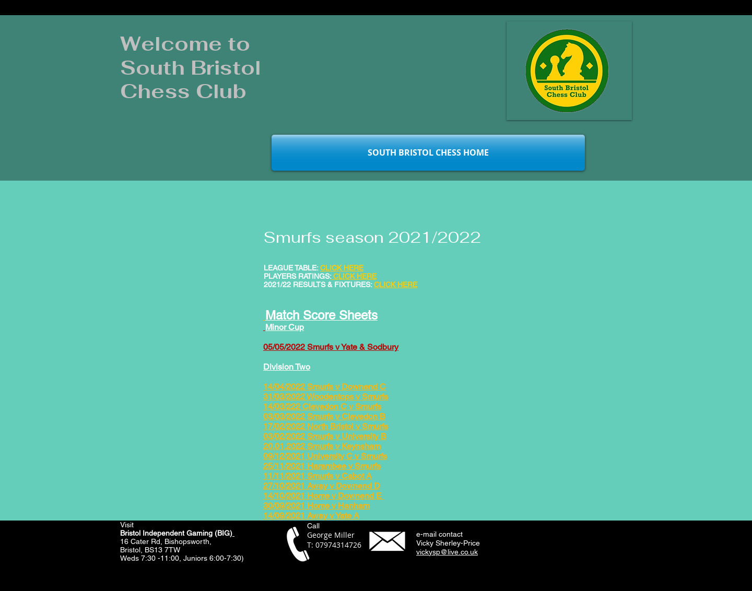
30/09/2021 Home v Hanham (316, 506)
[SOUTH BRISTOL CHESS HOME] (428, 153)
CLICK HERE (395, 284)
